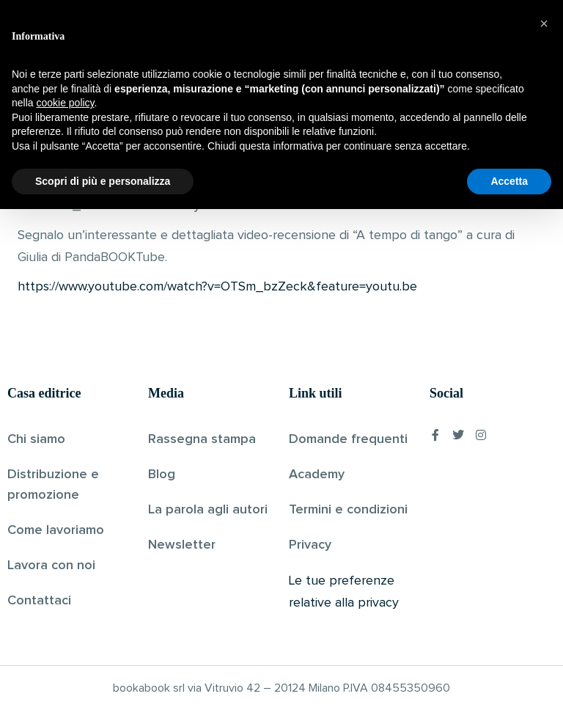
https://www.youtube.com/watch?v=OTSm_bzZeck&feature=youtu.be (217, 286)
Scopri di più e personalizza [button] (102, 681)
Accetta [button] (509, 681)
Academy (317, 474)
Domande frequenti (348, 439)
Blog (161, 474)
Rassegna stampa (202, 439)
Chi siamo (36, 439)
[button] (544, 524)
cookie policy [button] (65, 604)
